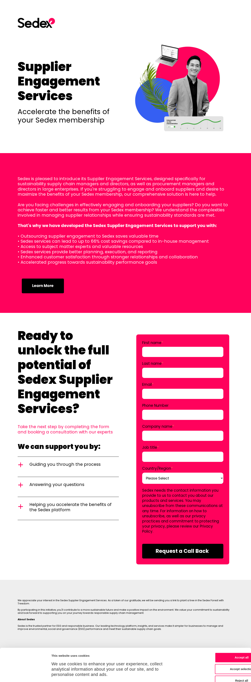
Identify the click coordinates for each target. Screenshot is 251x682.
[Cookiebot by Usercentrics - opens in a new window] (25, 674)
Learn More (43, 285)
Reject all (218, 652)
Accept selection (218, 640)
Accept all (218, 629)
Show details (206, 674)
